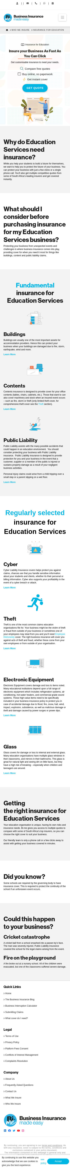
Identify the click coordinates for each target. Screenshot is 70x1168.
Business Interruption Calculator (20, 1006)
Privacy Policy (11, 1042)
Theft (40, 404)
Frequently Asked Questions (18, 1085)
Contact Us (10, 1091)
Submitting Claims (13, 1012)
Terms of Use (11, 1036)
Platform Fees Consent (16, 1048)
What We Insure (12, 1097)
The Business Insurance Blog (19, 999)
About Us (9, 1079)
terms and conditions (52, 1145)
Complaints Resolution (16, 1061)
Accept (58, 1161)
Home (7, 993)
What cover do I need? (16, 1018)
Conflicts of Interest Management (21, 1055)
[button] (62, 17)
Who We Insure (12, 1104)
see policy (43, 1161)
